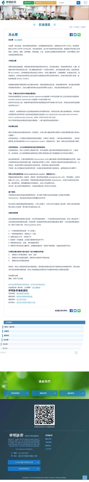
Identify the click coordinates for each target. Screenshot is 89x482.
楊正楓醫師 (18, 41)
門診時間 (48, 449)
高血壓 (83, 27)
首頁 (70, 27)
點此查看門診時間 (23, 295)
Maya (64, 477)
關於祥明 (48, 446)
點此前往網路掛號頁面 (24, 298)
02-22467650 (21, 301)
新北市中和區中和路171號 (26, 304)
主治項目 (76, 27)
